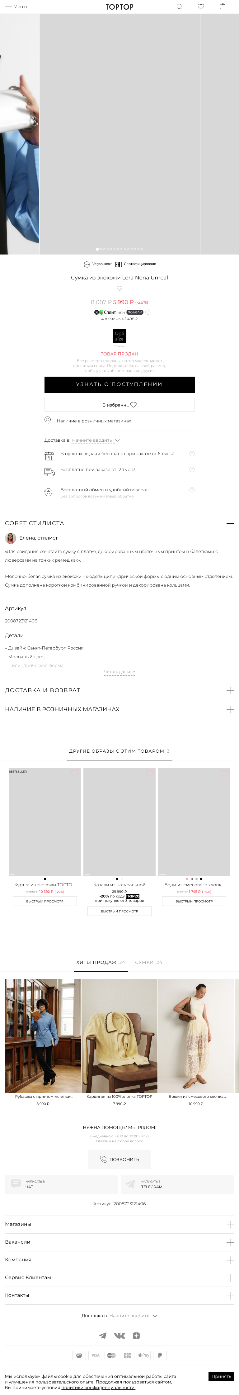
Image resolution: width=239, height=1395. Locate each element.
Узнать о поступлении (119, 385)
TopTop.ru (119, 7)
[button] (97, 249)
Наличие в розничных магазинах (94, 421)
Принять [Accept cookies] (221, 1376)
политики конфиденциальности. (98, 1387)
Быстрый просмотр (44, 901)
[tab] (119, 754)
